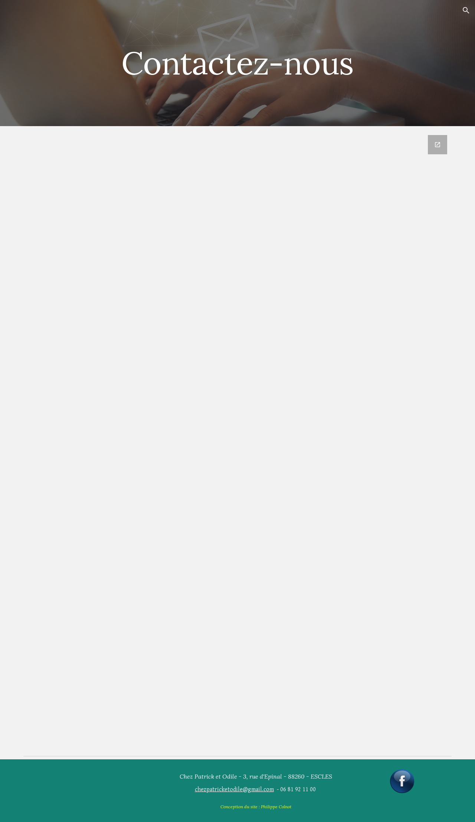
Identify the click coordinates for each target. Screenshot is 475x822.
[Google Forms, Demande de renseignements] (256, 439)
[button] (466, 10)
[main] (237, 63)
